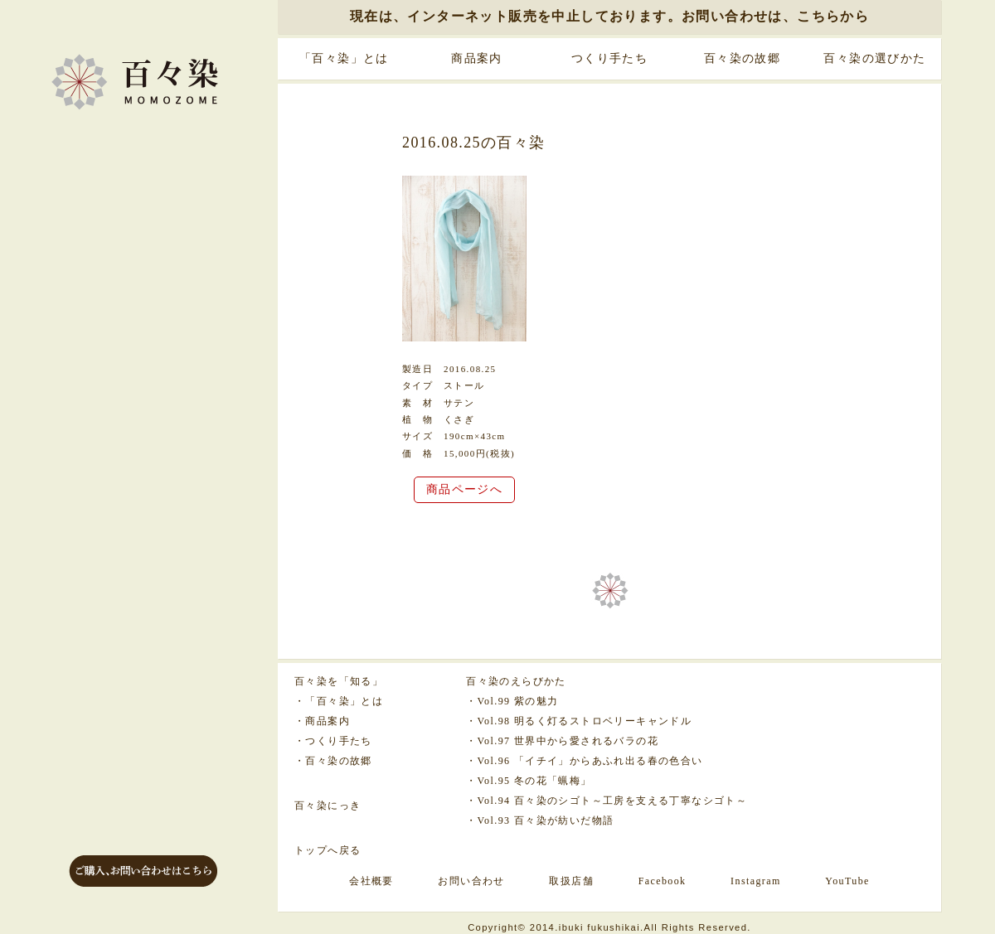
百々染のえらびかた (516, 681)
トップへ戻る (327, 850)
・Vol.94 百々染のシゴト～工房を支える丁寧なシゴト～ (606, 800)
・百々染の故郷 (333, 761)
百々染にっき (327, 805)
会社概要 (371, 881)
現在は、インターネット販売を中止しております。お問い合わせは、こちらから (609, 16)
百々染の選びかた (874, 58)
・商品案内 (322, 721)
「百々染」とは (344, 58)
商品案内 (476, 58)
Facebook (662, 881)
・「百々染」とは (338, 701)
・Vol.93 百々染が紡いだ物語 (540, 820)
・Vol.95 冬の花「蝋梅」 (528, 780)
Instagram (755, 881)
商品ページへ (464, 489)
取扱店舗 (571, 881)
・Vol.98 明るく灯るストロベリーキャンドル (579, 721)
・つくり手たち (333, 741)
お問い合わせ (471, 881)
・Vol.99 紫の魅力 (512, 701)
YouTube (847, 881)
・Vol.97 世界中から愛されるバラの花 (562, 741)
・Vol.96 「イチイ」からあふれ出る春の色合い (584, 761)
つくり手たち (609, 58)
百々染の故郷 (742, 58)
